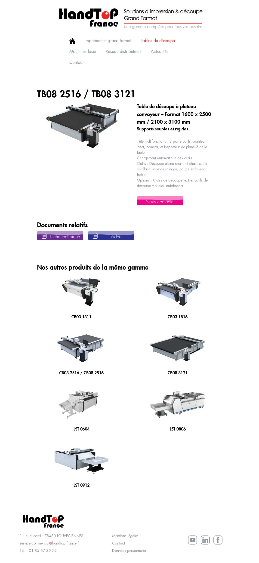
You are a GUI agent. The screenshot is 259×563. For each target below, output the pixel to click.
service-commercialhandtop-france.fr (50, 543)
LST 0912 (81, 484)
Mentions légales (125, 536)
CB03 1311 (81, 316)
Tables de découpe (158, 41)
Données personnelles (129, 551)
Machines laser (82, 51)
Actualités (159, 51)
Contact (76, 62)
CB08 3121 (178, 372)
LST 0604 (81, 428)
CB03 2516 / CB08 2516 (81, 372)
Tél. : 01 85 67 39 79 (38, 551)
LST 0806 (178, 428)
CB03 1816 (178, 316)
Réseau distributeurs (124, 51)
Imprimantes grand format (107, 41)
